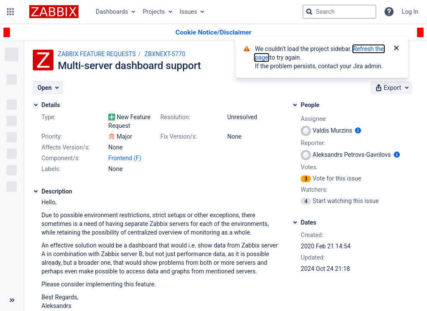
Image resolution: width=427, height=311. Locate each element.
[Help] (389, 12)
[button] (10, 11)
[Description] (36, 191)
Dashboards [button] (112, 11)
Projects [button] (154, 11)
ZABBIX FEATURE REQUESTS (97, 54)
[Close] (396, 48)
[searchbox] (339, 12)
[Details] (36, 105)
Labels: (50, 168)
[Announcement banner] (213, 32)
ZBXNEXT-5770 (164, 54)
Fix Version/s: (178, 136)
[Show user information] (358, 130)
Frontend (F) (124, 158)
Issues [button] (188, 11)
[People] (295, 105)
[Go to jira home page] (54, 11)
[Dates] (295, 222)
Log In (410, 11)
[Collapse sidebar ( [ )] (11, 300)
